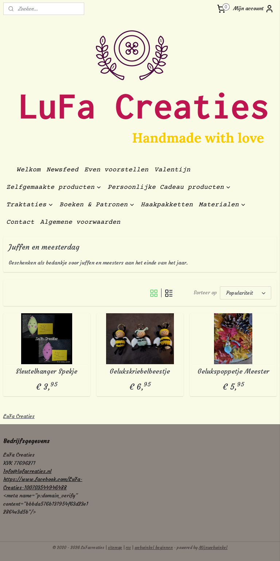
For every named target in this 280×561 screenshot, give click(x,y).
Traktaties (30, 204)
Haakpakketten (167, 204)
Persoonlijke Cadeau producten (169, 187)
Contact (20, 222)
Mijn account (253, 8)
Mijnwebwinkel (213, 547)
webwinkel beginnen (154, 547)
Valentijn (172, 170)
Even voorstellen (116, 170)
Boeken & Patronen (97, 204)
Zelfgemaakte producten (54, 187)
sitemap (115, 547)
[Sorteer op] (245, 293)
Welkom (28, 170)
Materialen (222, 204)
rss (128, 547)
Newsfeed (62, 170)
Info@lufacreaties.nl (27, 471)
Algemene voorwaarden (80, 222)
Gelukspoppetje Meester (233, 371)
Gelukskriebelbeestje (140, 371)
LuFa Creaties (19, 416)
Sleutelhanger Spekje (46, 371)
